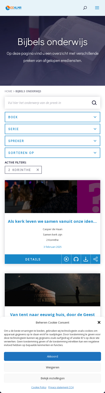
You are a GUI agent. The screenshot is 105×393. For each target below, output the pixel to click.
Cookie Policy (38, 387)
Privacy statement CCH (61, 387)
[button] (99, 322)
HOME (8, 91)
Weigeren (52, 367)
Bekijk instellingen (53, 378)
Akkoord (52, 356)
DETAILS (33, 259)
